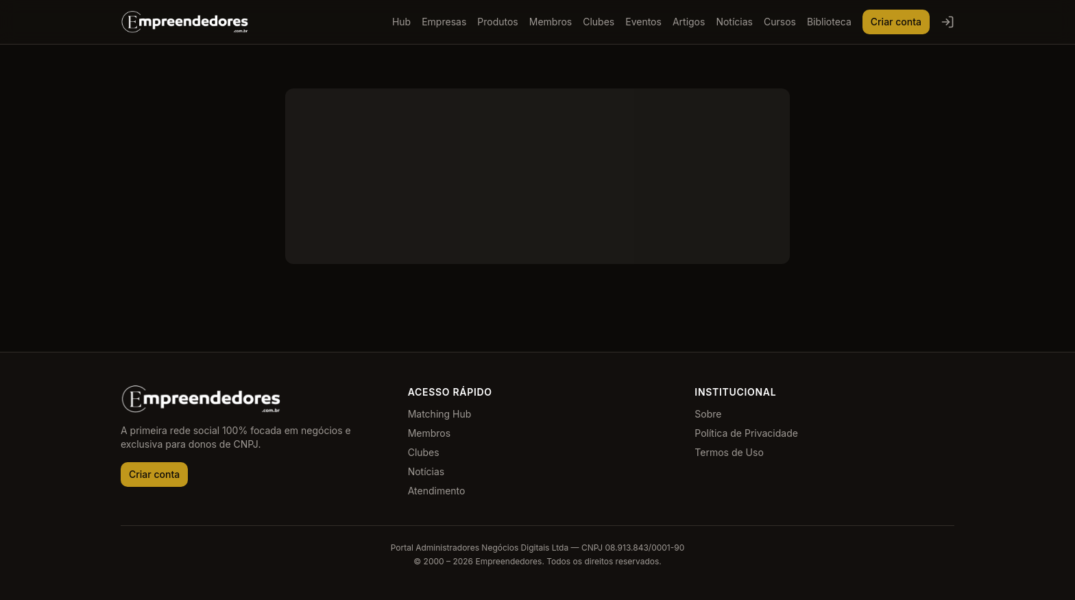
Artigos (689, 21)
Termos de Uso (728, 452)
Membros (550, 21)
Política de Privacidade (746, 433)
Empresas (444, 21)
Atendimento (437, 490)
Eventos (643, 21)
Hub (401, 21)
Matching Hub (440, 414)
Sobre (707, 414)
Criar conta (896, 21)
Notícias (734, 21)
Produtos (497, 21)
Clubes (598, 21)
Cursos (780, 21)
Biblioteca (829, 21)
